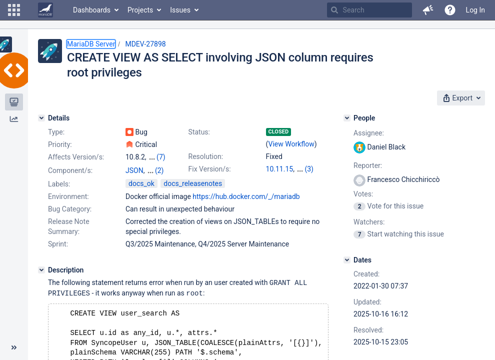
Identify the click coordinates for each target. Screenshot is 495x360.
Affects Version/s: (76, 157)
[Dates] (347, 260)
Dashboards (91, 10)
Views (135, 180)
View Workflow (291, 144)
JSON (135, 170)
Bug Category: (70, 218)
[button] (14, 10)
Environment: (68, 206)
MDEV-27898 (145, 44)
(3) (309, 169)
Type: (56, 132)
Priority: (60, 144)
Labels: (59, 193)
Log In (475, 10)
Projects (140, 10)
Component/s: (70, 170)
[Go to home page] (45, 10)
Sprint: (58, 253)
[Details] (41, 118)
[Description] (41, 279)
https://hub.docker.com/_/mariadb (246, 206)
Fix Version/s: (209, 169)
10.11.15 (280, 169)
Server (156, 170)
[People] (347, 118)
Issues (180, 10)
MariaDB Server (91, 44)
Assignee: (369, 133)
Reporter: (368, 166)
